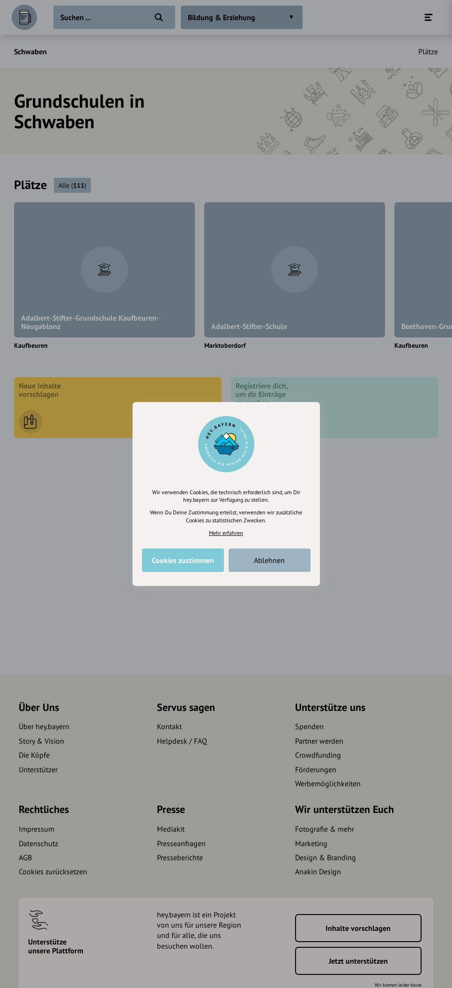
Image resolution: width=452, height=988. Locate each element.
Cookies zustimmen (183, 560)
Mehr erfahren (226, 532)
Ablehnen (269, 560)
